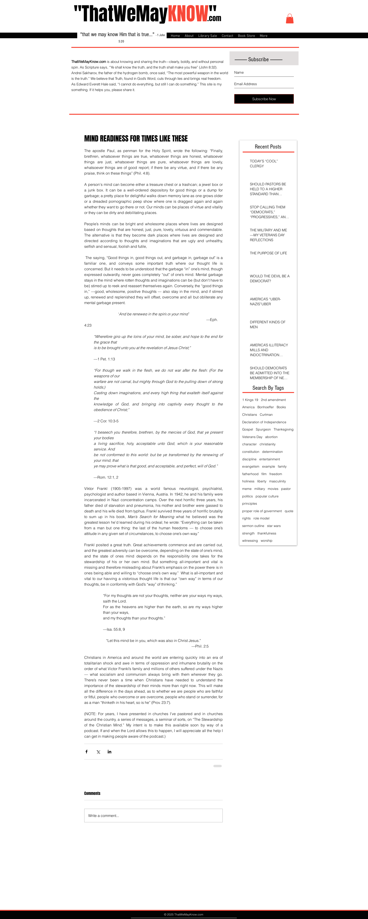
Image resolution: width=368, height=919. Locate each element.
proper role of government (262, 511)
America (248, 407)
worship (266, 540)
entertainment (269, 459)
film (264, 474)
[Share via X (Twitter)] (98, 751)
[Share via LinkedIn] (109, 751)
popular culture (267, 496)
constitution (250, 452)
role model (261, 518)
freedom (275, 474)
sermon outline (253, 526)
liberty (261, 481)
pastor (286, 489)
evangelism (250, 466)
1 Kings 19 (250, 400)
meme (247, 489)
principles (249, 503)
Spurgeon (263, 429)
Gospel (247, 429)
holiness (248, 481)
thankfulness (266, 533)
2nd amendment (273, 400)
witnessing (250, 540)
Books (281, 407)
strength (248, 533)
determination (272, 452)
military (259, 489)
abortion (271, 437)
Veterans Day (252, 437)
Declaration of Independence (264, 422)
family (282, 466)
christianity (268, 444)
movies (273, 489)
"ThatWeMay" (145, 13)
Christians (249, 414)
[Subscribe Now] (264, 99)
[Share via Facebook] (86, 751)
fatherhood (250, 474)
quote (289, 511)
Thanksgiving (284, 429)
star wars (274, 526)
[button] (290, 18)
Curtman (266, 414)
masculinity (277, 481)
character (249, 444)
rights (246, 518)
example (268, 466)
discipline (249, 459)
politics (247, 496)
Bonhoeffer (265, 407)
